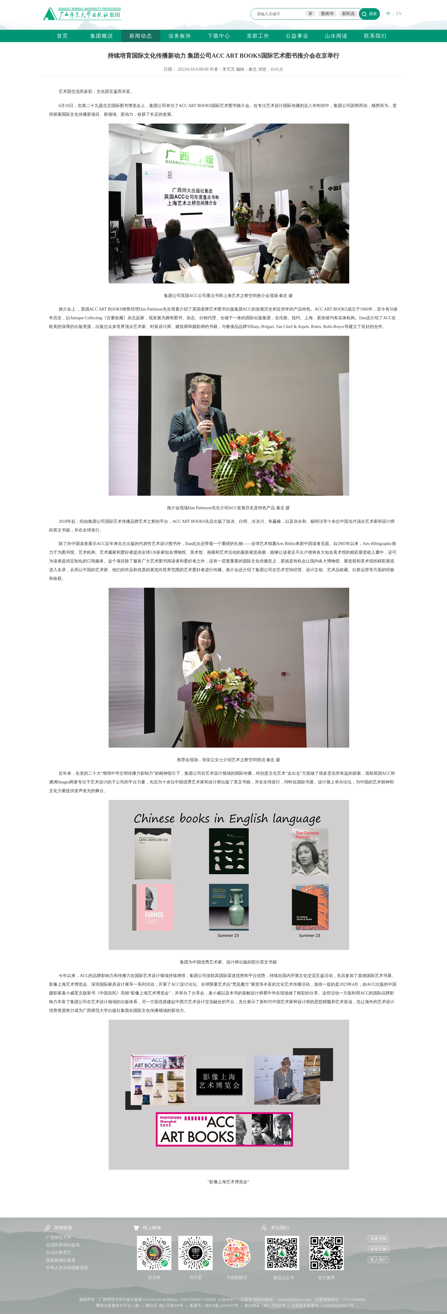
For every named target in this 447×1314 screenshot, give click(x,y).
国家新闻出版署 (61, 1260)
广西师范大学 (58, 1237)
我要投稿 (378, 1238)
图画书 (327, 13)
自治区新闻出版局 (63, 1245)
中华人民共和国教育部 (67, 1268)
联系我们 (375, 36)
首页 (62, 36)
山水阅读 (336, 36)
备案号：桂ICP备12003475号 (214, 1305)
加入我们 (378, 1259)
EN (399, 13)
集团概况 (101, 36)
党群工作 (258, 36)
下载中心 (219, 36)
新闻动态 (140, 36)
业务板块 (179, 36)
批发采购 (378, 1249)
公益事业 (297, 36)
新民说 (348, 13)
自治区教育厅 (58, 1252)
